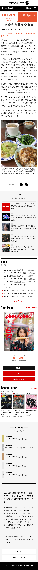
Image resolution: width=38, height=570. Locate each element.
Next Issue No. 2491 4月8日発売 (19, 293)
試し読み (19, 368)
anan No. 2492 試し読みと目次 (18, 276)
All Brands (8, 8)
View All (33, 389)
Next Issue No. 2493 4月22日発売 (19, 279)
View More (19, 301)
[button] (35, 403)
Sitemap (18, 551)
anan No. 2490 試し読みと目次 (19, 290)
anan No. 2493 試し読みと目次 (18, 270)
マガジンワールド (19, 3)
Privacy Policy (18, 557)
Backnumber (31, 308)
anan (31, 19)
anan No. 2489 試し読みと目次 (19, 296)
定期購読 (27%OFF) (19, 379)
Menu (31, 8)
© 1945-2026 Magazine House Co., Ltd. (19, 566)
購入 (19, 373)
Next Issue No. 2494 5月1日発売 (19, 273)
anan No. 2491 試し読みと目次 (19, 282)
